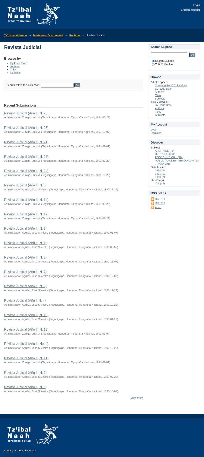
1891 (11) (160, 173)
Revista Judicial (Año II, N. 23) (26, 127)
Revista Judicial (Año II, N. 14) (26, 200)
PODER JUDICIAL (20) (169, 157)
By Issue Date (18, 63)
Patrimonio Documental (48, 35)
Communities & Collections (171, 85)
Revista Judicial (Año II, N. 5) (25, 257)
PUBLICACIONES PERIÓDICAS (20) (177, 160)
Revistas (74, 35)
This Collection (162, 64)
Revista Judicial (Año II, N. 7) (25, 272)
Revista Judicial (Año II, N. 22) (26, 156)
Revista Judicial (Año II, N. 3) (25, 387)
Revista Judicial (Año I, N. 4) (25, 300)
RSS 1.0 (160, 199)
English (185, 9)
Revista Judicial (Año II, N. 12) (26, 214)
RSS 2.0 (160, 203)
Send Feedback (27, 450)
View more (137, 397)
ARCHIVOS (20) (165, 150)
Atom (158, 207)
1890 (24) (160, 170)
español (195, 9)
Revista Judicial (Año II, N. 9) (25, 228)
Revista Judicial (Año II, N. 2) (25, 372)
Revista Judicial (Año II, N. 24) (26, 171)
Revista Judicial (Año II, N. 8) (25, 286)
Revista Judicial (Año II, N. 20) (26, 113)
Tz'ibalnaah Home (15, 35)
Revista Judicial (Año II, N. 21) (26, 142)
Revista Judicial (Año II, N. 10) (26, 315)
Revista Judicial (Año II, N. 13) (26, 329)
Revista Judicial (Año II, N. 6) (25, 185)
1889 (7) (160, 176)
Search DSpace (163, 60)
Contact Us (10, 450)
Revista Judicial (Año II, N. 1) (25, 243)
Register (156, 132)
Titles (13, 69)
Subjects (15, 72)
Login (196, 5)
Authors (15, 66)
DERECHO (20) (164, 153)
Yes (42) (160, 183)
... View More (163, 163)
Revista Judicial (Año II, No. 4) (26, 343)
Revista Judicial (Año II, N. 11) (26, 358)
